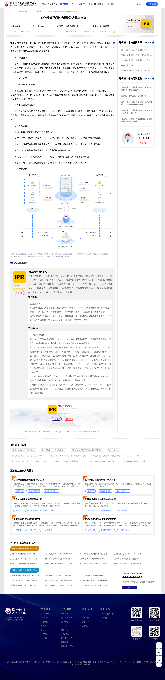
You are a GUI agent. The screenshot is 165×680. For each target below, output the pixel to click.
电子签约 (64, 626)
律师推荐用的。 (42, 461)
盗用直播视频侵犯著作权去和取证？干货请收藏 (95, 563)
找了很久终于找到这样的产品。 (103, 461)
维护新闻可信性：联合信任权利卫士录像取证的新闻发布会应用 (60, 585)
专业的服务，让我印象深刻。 (53, 450)
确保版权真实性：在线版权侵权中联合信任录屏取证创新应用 (129, 563)
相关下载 (103, 618)
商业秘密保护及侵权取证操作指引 (134, 50)
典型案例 (101, 4)
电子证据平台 (66, 618)
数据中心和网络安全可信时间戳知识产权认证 (25, 563)
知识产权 (64, 622)
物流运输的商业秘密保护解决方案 (100, 519)
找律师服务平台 (67, 646)
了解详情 (56, 419)
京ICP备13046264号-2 (87, 662)
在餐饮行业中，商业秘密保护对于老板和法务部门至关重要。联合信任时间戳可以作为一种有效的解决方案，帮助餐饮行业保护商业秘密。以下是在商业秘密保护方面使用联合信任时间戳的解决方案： (46, 524)
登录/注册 (152, 4)
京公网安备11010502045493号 (110, 662)
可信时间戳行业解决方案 (30, 11)
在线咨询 (143, 143)
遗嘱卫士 (64, 642)
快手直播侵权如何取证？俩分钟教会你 (25, 585)
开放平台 (73, 4)
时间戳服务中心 (47, 613)
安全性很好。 (113, 450)
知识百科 (92, 4)
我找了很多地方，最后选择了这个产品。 (28, 456)
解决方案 (64, 4)
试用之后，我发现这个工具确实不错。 (86, 450)
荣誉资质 (44, 618)
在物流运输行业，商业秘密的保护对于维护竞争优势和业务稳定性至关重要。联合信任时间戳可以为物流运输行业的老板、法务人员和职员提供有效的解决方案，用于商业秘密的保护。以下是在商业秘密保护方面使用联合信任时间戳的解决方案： (118, 524)
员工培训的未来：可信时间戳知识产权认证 (60, 559)
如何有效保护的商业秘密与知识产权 (24, 575)
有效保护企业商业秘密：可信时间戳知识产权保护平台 (136, 55)
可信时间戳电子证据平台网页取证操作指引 (136, 70)
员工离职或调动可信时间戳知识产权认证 (93, 575)
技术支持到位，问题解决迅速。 (134, 461)
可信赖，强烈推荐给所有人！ (24, 450)
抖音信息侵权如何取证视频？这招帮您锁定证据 (25, 559)
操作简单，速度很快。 (21, 461)
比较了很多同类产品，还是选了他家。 (108, 456)
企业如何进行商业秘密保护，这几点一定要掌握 (136, 60)
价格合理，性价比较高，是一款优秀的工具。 (69, 456)
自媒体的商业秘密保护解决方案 (27, 499)
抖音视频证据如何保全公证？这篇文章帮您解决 (129, 554)
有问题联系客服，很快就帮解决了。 (69, 461)
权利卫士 (64, 613)
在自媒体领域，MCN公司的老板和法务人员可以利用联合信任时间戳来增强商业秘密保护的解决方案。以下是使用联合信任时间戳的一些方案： (46, 504)
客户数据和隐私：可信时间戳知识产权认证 (25, 580)
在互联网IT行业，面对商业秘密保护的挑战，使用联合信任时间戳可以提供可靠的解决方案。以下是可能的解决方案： (118, 485)
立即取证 (85, 626)
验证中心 (83, 4)
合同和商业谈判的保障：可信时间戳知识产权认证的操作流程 (60, 563)
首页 (44, 4)
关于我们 (110, 4)
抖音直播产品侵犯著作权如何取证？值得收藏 (25, 554)
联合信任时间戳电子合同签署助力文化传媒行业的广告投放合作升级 (95, 559)
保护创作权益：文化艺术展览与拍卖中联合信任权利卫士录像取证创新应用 (95, 554)
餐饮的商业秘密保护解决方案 (26, 519)
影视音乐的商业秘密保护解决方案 (100, 499)
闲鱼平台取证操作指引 (130, 65)
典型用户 (44, 626)
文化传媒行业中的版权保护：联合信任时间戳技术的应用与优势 (60, 554)
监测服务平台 (66, 638)
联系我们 (44, 622)
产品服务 (51, 4)
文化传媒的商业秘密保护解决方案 (61, 11)
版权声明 (44, 634)
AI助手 (140, 4)
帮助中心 (103, 622)
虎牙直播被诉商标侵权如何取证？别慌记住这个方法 (129, 559)
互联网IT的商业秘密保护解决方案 (100, 480)
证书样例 (108, 613)
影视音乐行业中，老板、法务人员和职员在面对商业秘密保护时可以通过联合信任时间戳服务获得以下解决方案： (118, 504)
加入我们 (44, 638)
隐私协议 (88, 664)
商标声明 (44, 630)
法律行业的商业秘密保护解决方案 (28, 480)
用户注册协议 (77, 664)
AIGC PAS (65, 634)
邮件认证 (64, 630)
